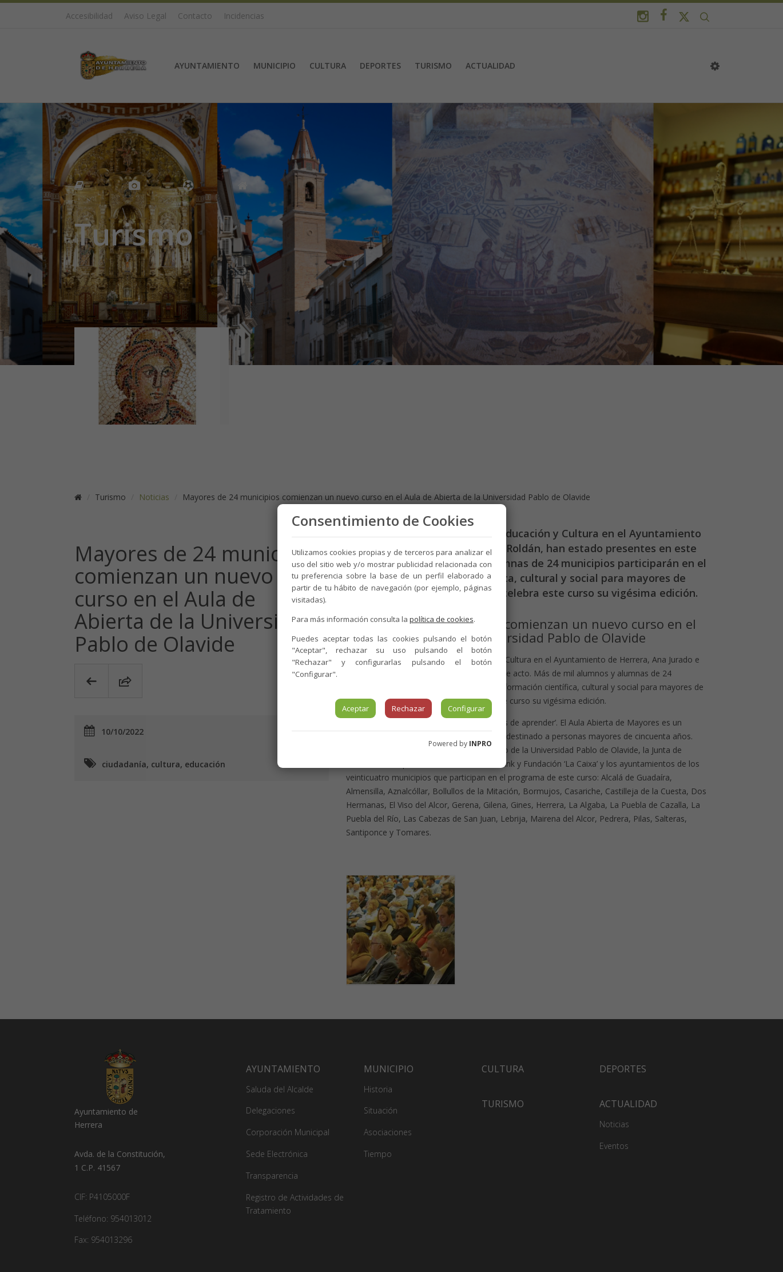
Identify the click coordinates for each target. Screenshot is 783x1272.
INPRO (480, 743)
